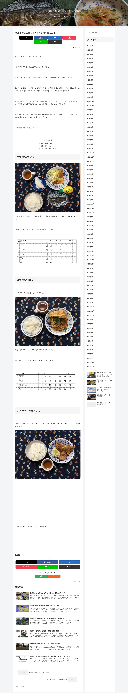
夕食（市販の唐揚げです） (48, 144)
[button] (75, 38)
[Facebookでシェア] (31, 38)
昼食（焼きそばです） (47, 141)
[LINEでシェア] (64, 38)
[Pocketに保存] (53, 38)
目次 (45, 135)
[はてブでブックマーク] (42, 38)
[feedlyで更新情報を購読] (46, 572)
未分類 (18, 550)
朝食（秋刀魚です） (46, 139)
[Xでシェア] (20, 38)
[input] (100, 32)
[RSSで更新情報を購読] (49, 572)
